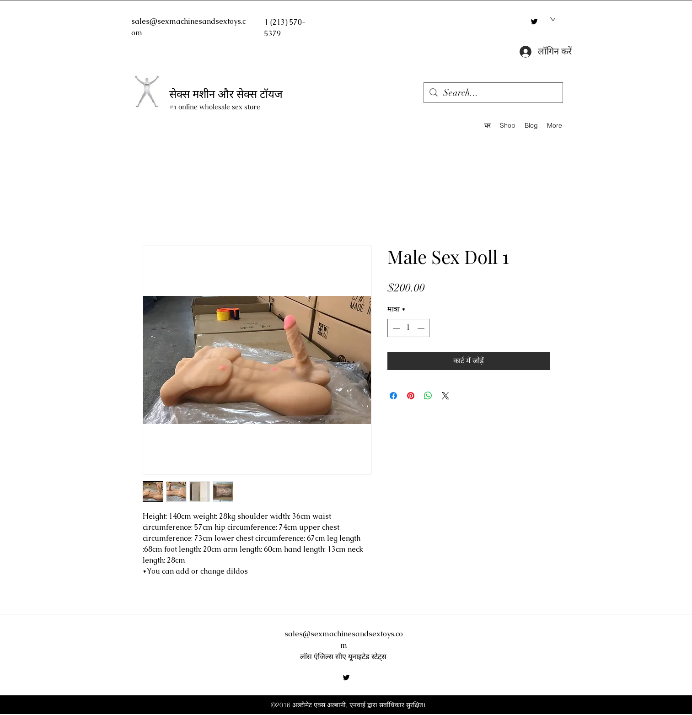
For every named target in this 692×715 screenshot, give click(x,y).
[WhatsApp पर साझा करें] (428, 395)
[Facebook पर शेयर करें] (393, 395)
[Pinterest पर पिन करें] (410, 395)
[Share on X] (445, 395)
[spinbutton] (408, 328)
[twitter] (534, 21)
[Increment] (421, 328)
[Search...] (493, 92)
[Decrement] (395, 328)
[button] (552, 19)
